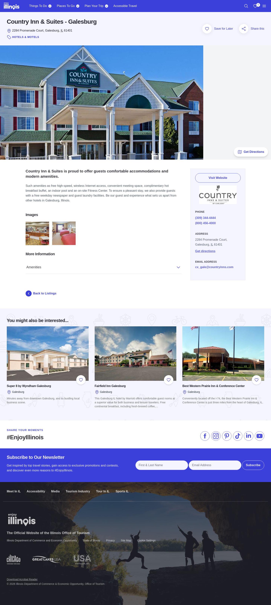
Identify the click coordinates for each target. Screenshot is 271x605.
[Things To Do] (50, 6)
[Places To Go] (77, 6)
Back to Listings (41, 293)
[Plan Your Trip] (106, 6)
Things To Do (38, 6)
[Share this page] (243, 28)
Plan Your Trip (94, 6)
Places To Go (66, 6)
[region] (246, 6)
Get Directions (251, 152)
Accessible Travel (125, 6)
